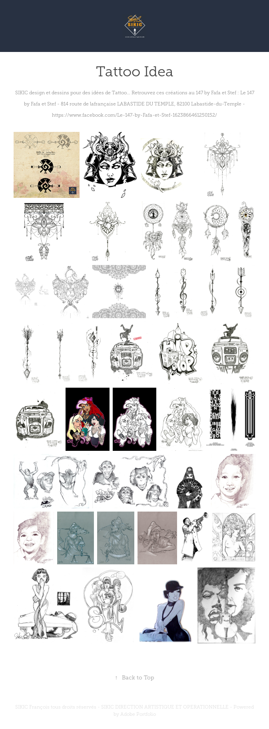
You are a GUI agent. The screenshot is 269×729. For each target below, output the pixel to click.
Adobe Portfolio (138, 714)
